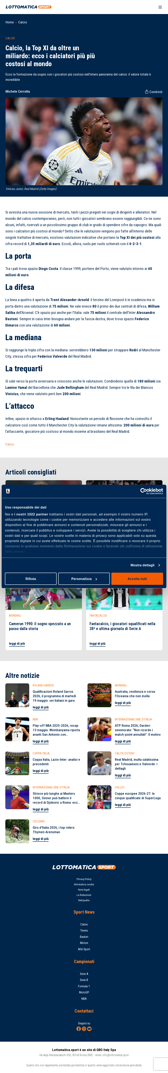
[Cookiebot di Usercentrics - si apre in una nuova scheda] (145, 491)
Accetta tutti (137, 579)
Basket (84, 937)
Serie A (84, 974)
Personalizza (84, 579)
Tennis (84, 930)
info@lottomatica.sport (116, 1055)
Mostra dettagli (143, 565)
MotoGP (84, 992)
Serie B (84, 980)
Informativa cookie (84, 884)
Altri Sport (84, 949)
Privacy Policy (84, 879)
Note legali (84, 889)
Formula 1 (84, 986)
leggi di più (17, 643)
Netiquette (84, 900)
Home (10, 22)
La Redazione (84, 895)
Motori (84, 943)
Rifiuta (31, 579)
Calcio (22, 22)
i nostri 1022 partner (31, 514)
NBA (84, 999)
